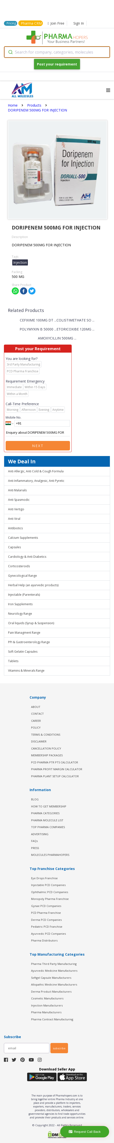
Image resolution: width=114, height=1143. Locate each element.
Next (38, 445)
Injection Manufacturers (47, 1005)
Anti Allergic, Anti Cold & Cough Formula (36, 471)
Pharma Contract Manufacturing (52, 1019)
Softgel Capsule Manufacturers (51, 977)
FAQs (34, 841)
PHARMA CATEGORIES (45, 813)
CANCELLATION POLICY (46, 748)
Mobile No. (13, 417)
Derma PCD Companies (46, 920)
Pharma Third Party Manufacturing (54, 964)
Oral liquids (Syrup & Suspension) (31, 623)
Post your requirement (57, 64)
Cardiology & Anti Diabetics (27, 557)
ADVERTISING (39, 834)
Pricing (11, 23)
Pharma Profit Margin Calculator (56, 769)
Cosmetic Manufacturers (47, 998)
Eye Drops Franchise (44, 878)
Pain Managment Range (24, 633)
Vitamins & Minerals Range (26, 670)
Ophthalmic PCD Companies (49, 892)
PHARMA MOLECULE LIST (47, 820)
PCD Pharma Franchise (46, 912)
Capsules (14, 547)
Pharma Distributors (44, 940)
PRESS (35, 848)
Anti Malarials (17, 490)
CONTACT (37, 713)
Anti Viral (14, 519)
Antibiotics (15, 528)
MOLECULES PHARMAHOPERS (50, 855)
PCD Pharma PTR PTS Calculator (54, 762)
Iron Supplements (20, 604)
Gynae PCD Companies (46, 906)
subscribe (59, 1048)
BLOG (35, 799)
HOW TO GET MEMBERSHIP (48, 806)
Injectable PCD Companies (48, 885)
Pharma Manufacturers (46, 1012)
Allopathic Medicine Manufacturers (54, 984)
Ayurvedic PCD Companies (48, 933)
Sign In (78, 23)
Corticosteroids (19, 566)
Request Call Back (85, 1132)
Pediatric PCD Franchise (46, 926)
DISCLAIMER (38, 741)
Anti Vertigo (16, 509)
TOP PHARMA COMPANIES (48, 827)
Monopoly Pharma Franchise (50, 899)
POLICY (36, 727)
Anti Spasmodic (19, 500)
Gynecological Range (22, 576)
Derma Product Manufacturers (51, 991)
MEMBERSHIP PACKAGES (47, 755)
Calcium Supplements (23, 538)
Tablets (13, 661)
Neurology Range (20, 614)
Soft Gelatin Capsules (22, 651)
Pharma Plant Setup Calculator (55, 776)
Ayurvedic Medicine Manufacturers (54, 970)
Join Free (56, 23)
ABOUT (35, 707)
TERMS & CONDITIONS (45, 734)
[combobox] (57, 52)
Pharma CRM (31, 23)
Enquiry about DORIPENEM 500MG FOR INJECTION (38, 432)
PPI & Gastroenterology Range (29, 642)
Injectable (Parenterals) (24, 595)
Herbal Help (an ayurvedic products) (33, 585)
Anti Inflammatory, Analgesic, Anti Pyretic (36, 481)
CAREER (36, 720)
